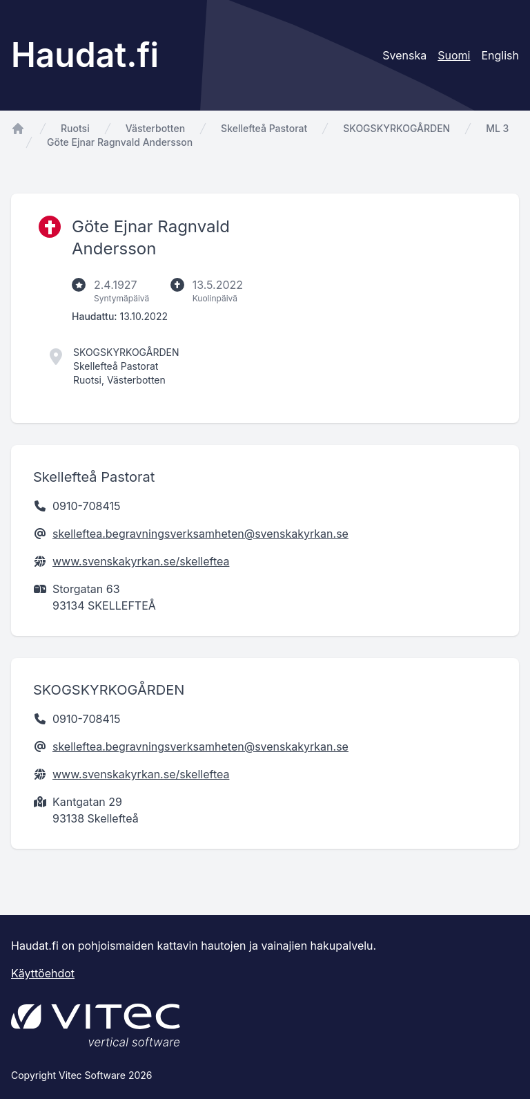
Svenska (404, 55)
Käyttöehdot (43, 973)
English (500, 55)
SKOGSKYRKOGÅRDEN (396, 128)
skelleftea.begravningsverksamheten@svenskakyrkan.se (200, 534)
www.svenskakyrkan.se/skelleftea (140, 561)
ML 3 (497, 128)
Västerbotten (155, 128)
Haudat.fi (85, 55)
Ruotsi (75, 128)
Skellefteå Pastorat (264, 128)
